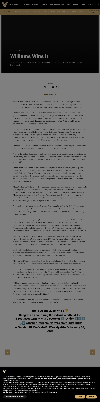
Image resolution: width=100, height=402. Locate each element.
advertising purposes (75, 384)
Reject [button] (80, 396)
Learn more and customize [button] (15, 396)
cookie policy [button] (16, 380)
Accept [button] (91, 396)
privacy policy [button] (69, 377)
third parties (37, 382)
